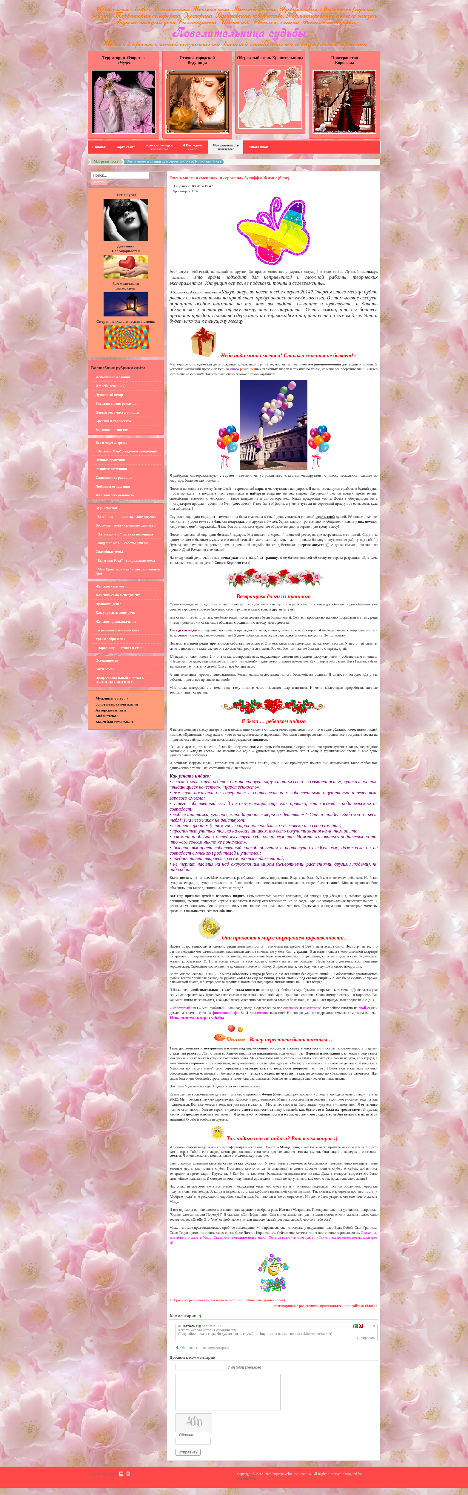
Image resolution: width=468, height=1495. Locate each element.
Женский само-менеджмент (118, 595)
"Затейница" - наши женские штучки (126, 517)
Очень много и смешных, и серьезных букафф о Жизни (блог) (229, 177)
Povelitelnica (246, 1486)
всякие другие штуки (277, 609)
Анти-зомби (105, 669)
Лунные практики (110, 460)
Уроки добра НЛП (110, 639)
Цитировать (366, 1338)
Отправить (188, 1459)
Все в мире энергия (111, 442)
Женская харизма (110, 586)
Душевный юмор (109, 395)
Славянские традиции (114, 477)
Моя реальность (106, 161)
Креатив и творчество (113, 421)
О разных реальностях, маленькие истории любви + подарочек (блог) (229, 1300)
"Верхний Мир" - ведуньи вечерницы (126, 451)
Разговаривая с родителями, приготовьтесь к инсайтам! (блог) (324, 1306)
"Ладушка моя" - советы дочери (122, 543)
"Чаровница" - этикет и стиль (120, 648)
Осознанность (107, 660)
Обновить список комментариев (204, 1348)
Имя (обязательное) (244, 1367)
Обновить (187, 1442)
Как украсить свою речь (115, 612)
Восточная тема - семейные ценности (126, 525)
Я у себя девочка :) (111, 386)
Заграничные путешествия (117, 630)
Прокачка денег (108, 604)
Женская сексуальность (115, 495)
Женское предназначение (116, 621)
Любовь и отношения (113, 486)
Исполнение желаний (113, 377)
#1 (180, 1326)
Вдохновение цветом (112, 430)
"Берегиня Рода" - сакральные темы (125, 560)
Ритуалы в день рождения (117, 403)
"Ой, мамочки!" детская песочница (124, 534)
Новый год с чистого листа (117, 412)
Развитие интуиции (111, 469)
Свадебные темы (109, 552)
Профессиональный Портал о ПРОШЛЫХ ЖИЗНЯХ (120, 680)
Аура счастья (106, 508)
